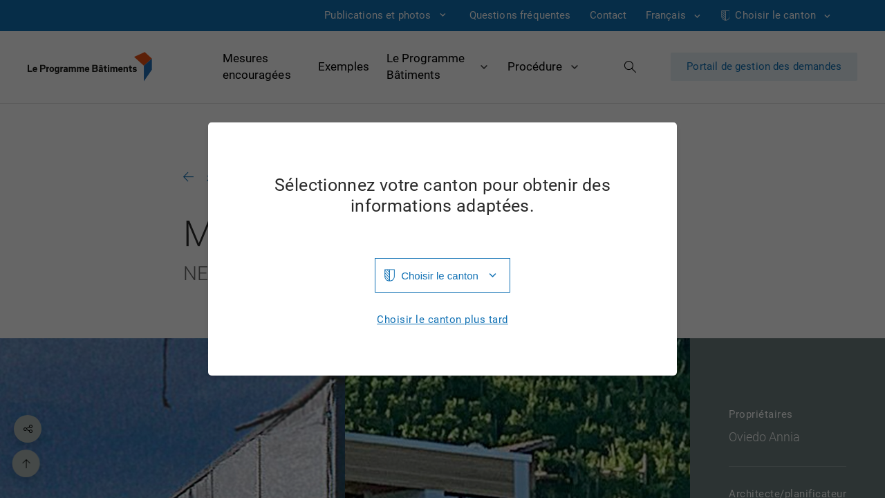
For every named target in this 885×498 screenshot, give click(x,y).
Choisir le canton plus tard (442, 320)
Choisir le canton (439, 276)
